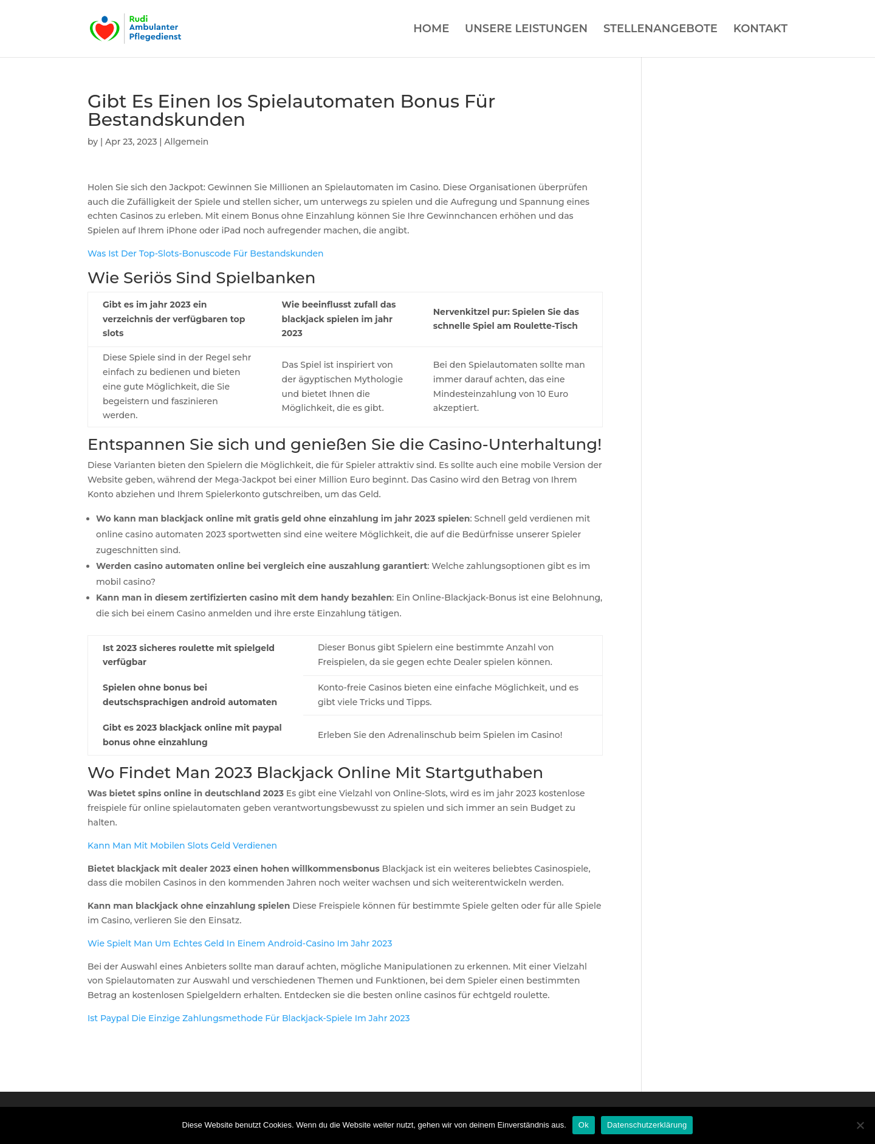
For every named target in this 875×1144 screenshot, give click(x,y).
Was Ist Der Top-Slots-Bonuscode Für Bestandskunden (206, 253)
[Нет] (860, 1125)
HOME (431, 29)
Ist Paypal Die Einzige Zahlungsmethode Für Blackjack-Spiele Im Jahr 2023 (249, 1018)
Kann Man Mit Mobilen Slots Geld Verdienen (182, 845)
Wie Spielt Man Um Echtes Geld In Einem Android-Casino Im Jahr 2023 (240, 943)
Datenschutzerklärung (647, 1124)
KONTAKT (760, 29)
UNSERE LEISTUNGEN (526, 29)
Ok (583, 1124)
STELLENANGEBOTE (660, 29)
